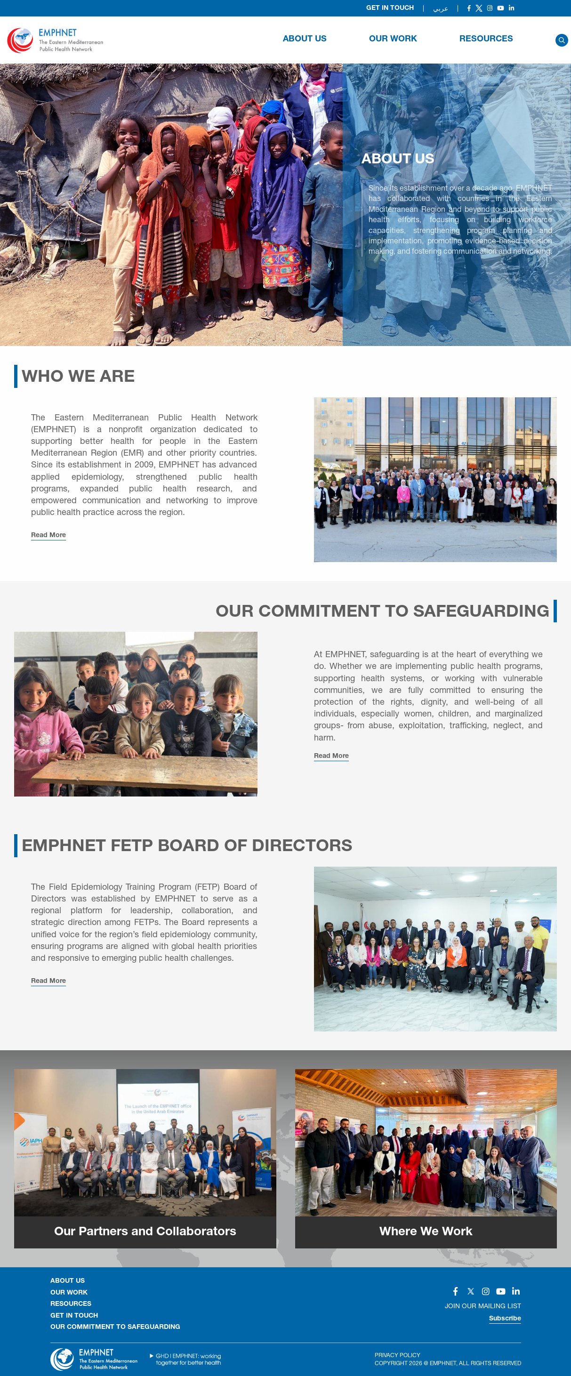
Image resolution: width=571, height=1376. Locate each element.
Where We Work (426, 1232)
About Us (305, 39)
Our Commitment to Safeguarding (115, 1327)
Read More (48, 535)
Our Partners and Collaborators (145, 1232)
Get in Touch (390, 8)
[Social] (469, 8)
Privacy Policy (397, 1355)
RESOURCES (486, 39)
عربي (440, 8)
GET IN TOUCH (74, 1316)
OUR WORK (393, 39)
